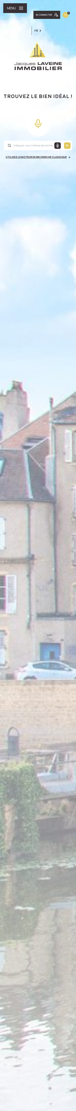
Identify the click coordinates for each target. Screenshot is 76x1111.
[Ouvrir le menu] (15, 8)
